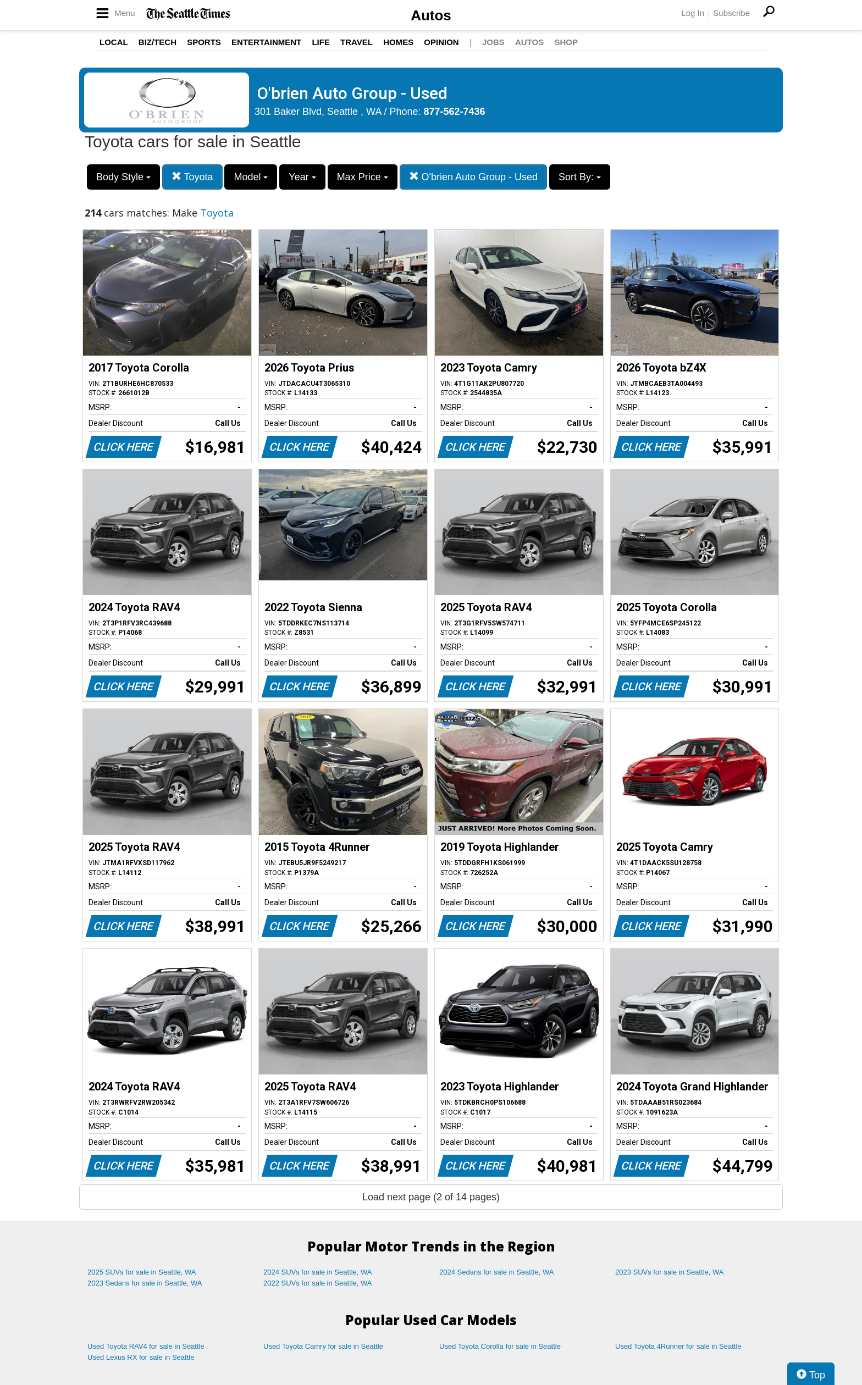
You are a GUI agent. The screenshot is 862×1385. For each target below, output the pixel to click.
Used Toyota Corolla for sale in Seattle (500, 1346)
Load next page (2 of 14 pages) (431, 1197)
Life (321, 42)
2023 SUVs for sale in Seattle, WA (669, 1272)
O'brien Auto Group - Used (473, 176)
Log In (692, 13)
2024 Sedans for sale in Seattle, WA (496, 1272)
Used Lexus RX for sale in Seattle (140, 1357)
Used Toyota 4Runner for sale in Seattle (678, 1346)
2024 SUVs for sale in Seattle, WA (317, 1272)
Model (251, 176)
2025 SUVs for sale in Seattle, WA (141, 1272)
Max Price (362, 176)
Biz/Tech (157, 42)
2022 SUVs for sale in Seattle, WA (317, 1283)
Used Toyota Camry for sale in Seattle (323, 1346)
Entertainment (266, 42)
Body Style (123, 176)
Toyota (192, 176)
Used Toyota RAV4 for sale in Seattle (146, 1346)
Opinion (441, 42)
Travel (356, 42)
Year (302, 176)
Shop (566, 42)
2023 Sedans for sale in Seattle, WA (144, 1283)
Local (114, 42)
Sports (204, 42)
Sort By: (580, 176)
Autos (431, 15)
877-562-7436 (454, 111)
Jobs (493, 42)
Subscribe (731, 13)
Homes (398, 42)
